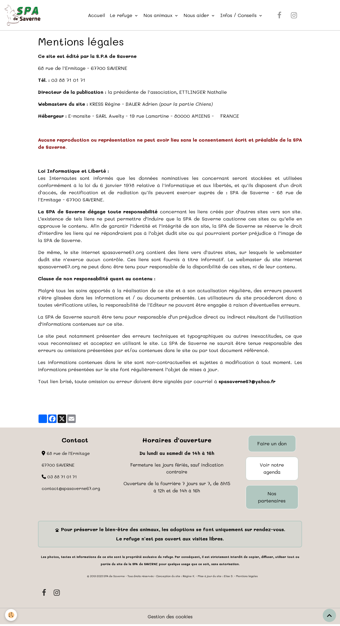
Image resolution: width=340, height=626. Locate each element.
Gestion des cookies (170, 617)
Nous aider (197, 15)
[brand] (24, 15)
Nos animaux (159, 15)
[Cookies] (11, 615)
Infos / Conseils (240, 15)
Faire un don (272, 444)
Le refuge (122, 15)
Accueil (97, 15)
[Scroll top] (329, 615)
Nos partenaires (272, 498)
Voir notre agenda (272, 469)
